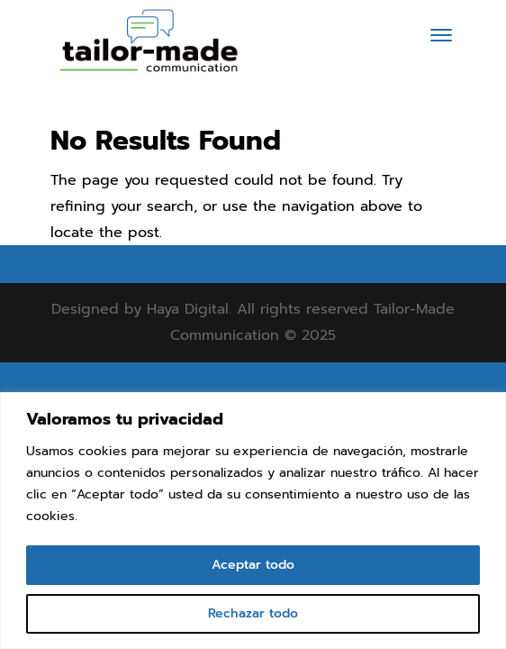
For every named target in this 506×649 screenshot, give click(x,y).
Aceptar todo (253, 564)
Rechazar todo (253, 613)
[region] (253, 520)
